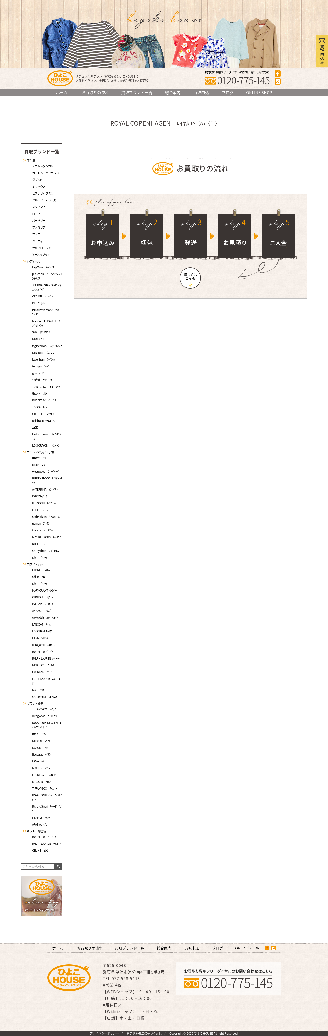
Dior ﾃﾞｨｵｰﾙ (39, 557)
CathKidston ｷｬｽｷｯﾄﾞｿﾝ (46, 516)
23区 (35, 427)
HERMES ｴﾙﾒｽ (40, 638)
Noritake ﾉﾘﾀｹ (41, 741)
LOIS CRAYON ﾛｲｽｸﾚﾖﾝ (45, 445)
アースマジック (41, 254)
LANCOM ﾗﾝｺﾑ (41, 624)
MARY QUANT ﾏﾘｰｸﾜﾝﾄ (44, 590)
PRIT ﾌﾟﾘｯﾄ (38, 303)
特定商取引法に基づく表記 (144, 1033)
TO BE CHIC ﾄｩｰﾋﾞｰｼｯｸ (46, 386)
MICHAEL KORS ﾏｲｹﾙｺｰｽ (46, 537)
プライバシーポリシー (104, 1033)
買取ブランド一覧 (136, 92)
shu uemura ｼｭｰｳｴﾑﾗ (44, 697)
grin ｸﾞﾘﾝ (38, 373)
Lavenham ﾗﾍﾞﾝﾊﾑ (43, 359)
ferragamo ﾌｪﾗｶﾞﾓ (42, 530)
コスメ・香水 (35, 564)
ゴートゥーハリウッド (45, 173)
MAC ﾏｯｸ (38, 690)
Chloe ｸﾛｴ (38, 577)
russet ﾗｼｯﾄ (39, 458)
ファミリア (38, 227)
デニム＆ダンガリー (44, 166)
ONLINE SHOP (259, 92)
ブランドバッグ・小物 (40, 452)
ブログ (227, 92)
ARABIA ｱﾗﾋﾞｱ (39, 824)
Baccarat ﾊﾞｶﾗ (41, 754)
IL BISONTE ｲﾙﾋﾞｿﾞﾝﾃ (44, 503)
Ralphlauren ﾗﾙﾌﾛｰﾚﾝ (43, 420)
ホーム (62, 92)
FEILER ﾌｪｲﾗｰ (40, 510)
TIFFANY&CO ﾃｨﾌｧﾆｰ (44, 709)
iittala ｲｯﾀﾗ (39, 734)
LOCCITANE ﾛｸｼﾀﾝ (42, 631)
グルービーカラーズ (44, 200)
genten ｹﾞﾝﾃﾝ (40, 523)
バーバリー (38, 220)
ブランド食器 (35, 703)
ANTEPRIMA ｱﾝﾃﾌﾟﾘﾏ (45, 489)
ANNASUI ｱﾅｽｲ (41, 611)
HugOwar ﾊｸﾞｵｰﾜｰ (43, 267)
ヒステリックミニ (42, 193)
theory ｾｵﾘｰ (39, 393)
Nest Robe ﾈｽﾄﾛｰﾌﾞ (44, 352)
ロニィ (36, 214)
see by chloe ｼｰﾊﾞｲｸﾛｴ (45, 550)
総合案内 (173, 92)
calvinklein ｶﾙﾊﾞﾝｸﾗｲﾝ (45, 617)
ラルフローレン (41, 248)
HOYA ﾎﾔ (38, 761)
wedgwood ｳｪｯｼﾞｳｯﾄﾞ (45, 471)
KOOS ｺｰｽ (38, 544)
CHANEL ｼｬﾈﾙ (41, 570)
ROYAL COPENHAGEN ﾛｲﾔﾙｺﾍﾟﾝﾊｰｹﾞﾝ (46, 725)
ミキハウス (38, 186)
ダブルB (37, 180)
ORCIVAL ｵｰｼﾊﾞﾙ (42, 296)
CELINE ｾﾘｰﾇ (40, 850)
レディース (33, 261)
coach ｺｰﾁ (38, 464)
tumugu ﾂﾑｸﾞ (40, 366)
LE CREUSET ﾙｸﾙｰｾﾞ (44, 775)
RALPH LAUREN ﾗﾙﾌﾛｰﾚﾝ (46, 658)
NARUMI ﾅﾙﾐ (40, 747)
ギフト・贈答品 (36, 831)
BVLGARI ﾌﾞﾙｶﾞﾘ (42, 604)
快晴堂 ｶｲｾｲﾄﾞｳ (42, 380)
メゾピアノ (38, 207)
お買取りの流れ (95, 92)
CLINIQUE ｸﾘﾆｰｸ (42, 597)
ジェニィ (37, 241)
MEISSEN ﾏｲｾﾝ (41, 781)
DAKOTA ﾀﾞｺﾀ (39, 496)
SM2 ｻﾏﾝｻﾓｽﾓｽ (41, 332)
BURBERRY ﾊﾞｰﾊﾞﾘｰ (44, 400)
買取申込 (201, 92)
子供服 (31, 160)
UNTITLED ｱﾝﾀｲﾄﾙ (43, 414)
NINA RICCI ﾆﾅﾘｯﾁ (43, 665)
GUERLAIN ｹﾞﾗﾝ (42, 672)
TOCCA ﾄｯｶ (39, 407)
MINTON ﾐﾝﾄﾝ (41, 768)
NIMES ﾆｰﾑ (38, 339)
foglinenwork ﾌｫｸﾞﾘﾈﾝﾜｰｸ (47, 346)
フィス (36, 234)
